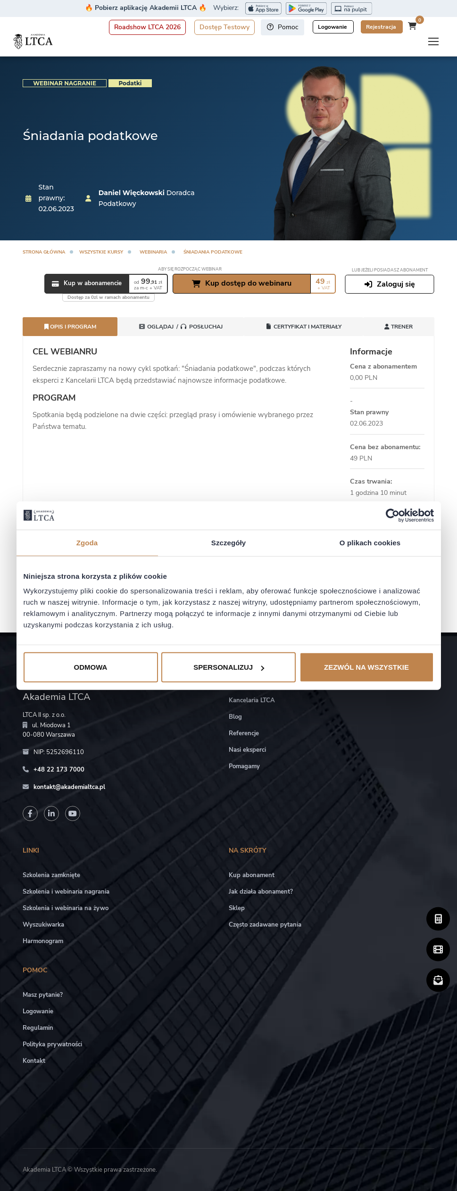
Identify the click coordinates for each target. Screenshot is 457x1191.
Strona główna (44, 252)
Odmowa (91, 667)
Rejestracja (382, 27)
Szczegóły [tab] (228, 542)
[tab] (180, 326)
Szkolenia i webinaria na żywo (65, 908)
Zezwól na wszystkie (366, 667)
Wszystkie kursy (101, 252)
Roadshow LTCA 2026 (147, 27)
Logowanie (333, 27)
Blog (235, 717)
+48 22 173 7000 (58, 769)
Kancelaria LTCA (252, 700)
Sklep (237, 908)
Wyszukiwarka (43, 924)
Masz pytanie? (43, 995)
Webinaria (153, 252)
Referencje (244, 733)
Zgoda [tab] (87, 542)
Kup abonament (251, 875)
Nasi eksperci (247, 750)
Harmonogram (43, 941)
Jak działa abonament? (261, 891)
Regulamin (38, 1028)
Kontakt (34, 1061)
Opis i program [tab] (70, 326)
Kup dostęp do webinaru (241, 283)
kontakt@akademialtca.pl (69, 787)
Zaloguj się (390, 284)
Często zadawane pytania (265, 924)
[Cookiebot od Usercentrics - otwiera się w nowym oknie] (392, 515)
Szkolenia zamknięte (51, 875)
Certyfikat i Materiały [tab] (303, 326)
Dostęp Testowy (224, 27)
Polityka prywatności (52, 1044)
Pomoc (282, 27)
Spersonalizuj (228, 667)
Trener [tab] (398, 326)
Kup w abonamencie (87, 283)
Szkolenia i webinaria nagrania (66, 891)
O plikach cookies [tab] (370, 542)
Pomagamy (244, 766)
